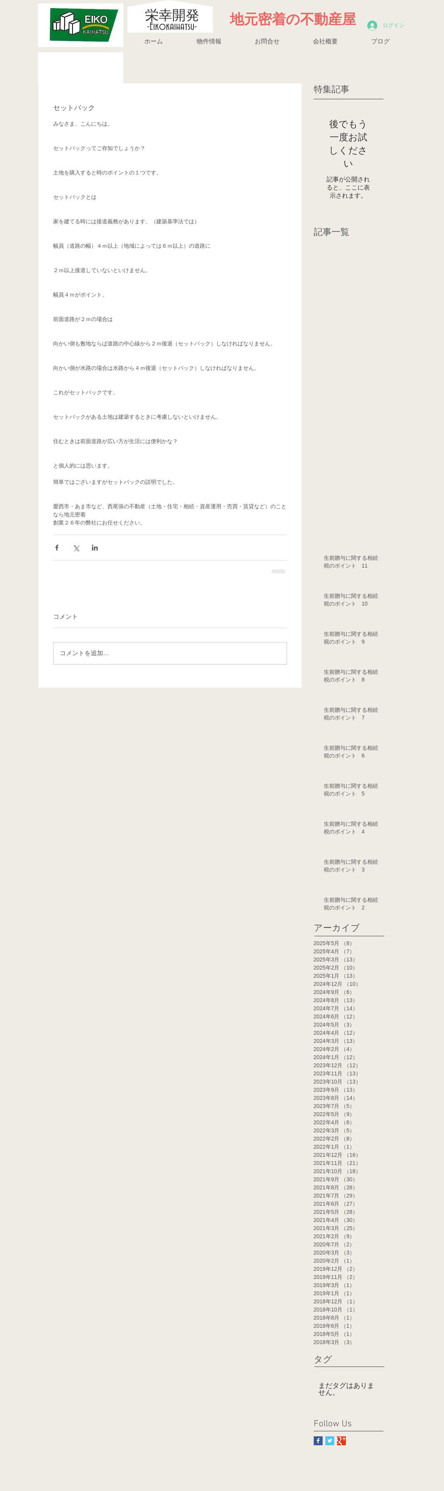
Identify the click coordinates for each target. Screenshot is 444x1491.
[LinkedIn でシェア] (94, 547)
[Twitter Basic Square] (329, 1440)
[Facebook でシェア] (56, 547)
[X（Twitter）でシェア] (75, 547)
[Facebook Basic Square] (318, 1440)
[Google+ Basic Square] (341, 1440)
